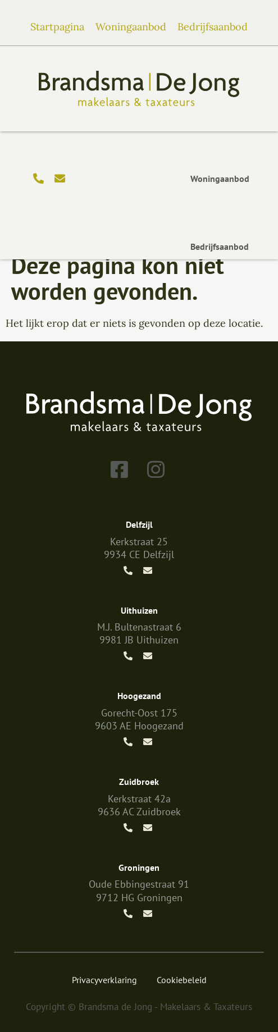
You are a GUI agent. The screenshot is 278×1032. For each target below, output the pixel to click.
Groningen (139, 867)
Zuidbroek (139, 781)
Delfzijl (139, 524)
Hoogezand (139, 695)
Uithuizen (139, 610)
